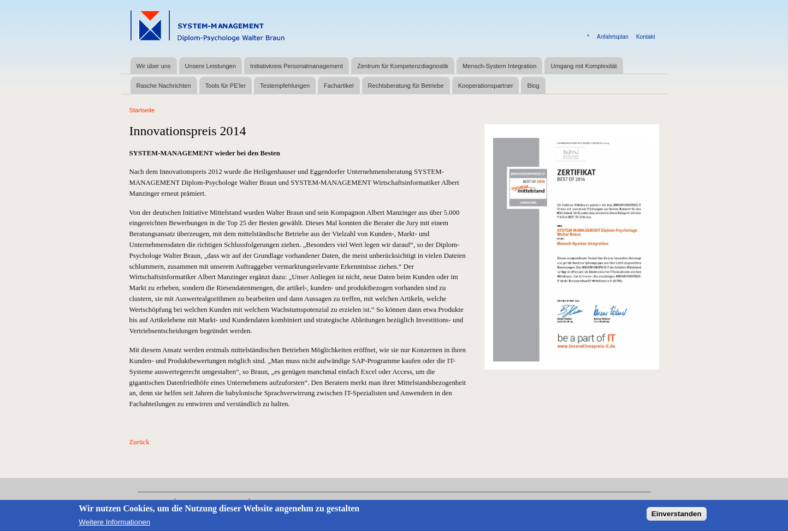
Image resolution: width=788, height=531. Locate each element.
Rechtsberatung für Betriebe (406, 85)
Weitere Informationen (114, 522)
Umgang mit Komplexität (583, 66)
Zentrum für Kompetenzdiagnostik (402, 66)
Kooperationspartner (485, 85)
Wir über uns (154, 66)
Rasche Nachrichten (164, 85)
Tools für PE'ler (225, 85)
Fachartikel (338, 85)
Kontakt (645, 37)
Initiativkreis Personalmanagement (296, 66)
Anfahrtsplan (613, 37)
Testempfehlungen (285, 85)
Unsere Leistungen (210, 66)
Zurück (139, 442)
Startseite (142, 110)
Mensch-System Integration (499, 66)
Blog (533, 85)
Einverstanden (676, 514)
